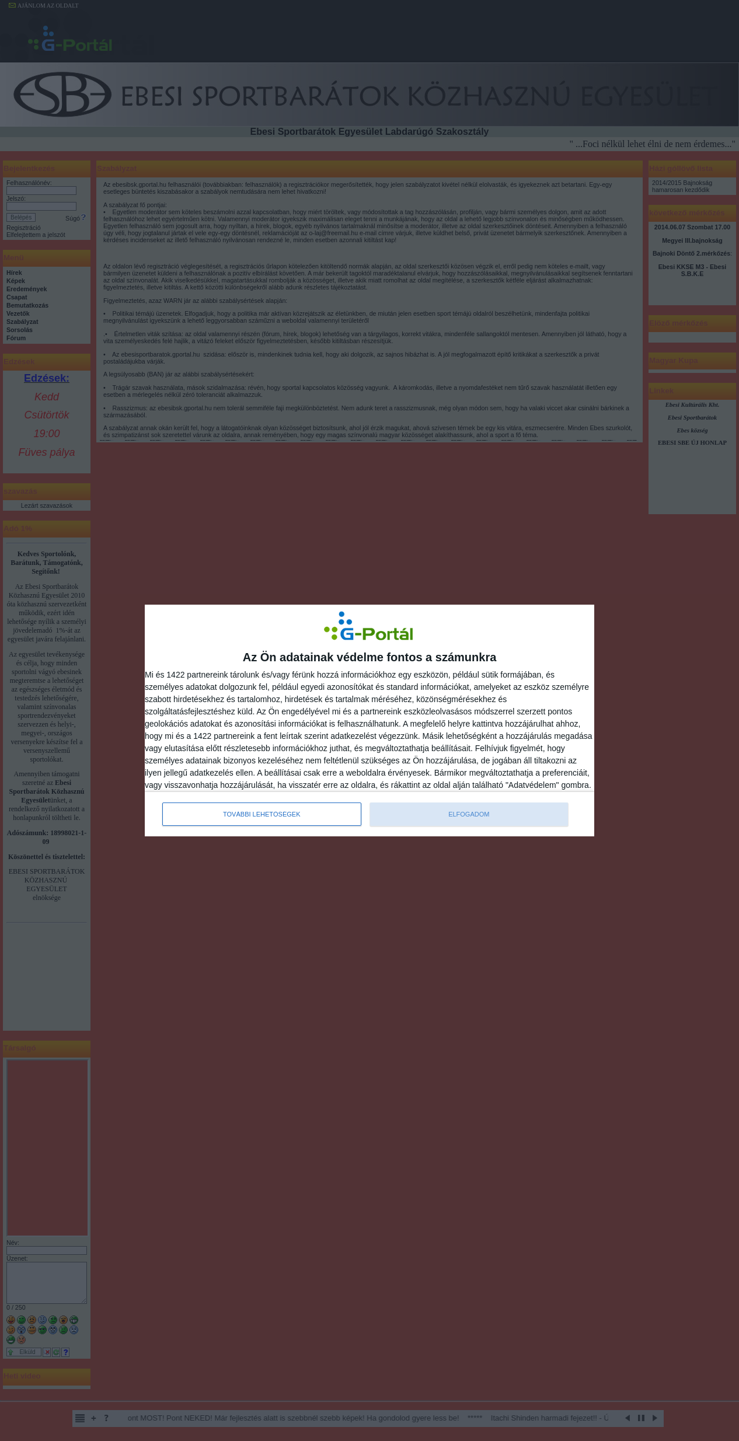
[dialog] (369, 721)
